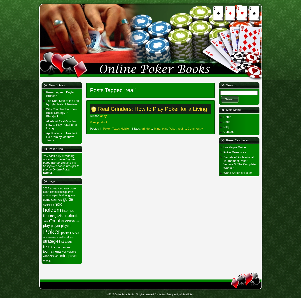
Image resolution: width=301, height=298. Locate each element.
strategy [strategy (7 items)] (66, 241)
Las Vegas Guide (235, 147)
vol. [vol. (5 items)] (64, 251)
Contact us (160, 294)
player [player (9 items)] (55, 226)
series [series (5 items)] (75, 233)
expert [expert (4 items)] (55, 195)
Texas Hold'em (121, 128)
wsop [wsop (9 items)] (47, 260)
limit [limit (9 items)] (46, 216)
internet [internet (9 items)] (68, 210)
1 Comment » (194, 128)
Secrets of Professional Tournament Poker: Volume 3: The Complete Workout (240, 163)
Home (227, 117)
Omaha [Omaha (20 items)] (56, 220)
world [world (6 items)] (73, 256)
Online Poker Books (124, 294)
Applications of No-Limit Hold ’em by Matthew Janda (61, 137)
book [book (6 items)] (73, 188)
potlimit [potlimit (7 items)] (66, 233)
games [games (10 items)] (56, 199)
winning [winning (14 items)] (62, 255)
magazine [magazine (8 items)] (57, 216)
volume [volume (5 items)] (71, 251)
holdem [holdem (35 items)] (52, 210)
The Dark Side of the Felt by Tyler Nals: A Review (62, 102)
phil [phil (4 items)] (77, 221)
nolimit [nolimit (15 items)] (71, 215)
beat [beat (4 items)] (66, 188)
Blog (226, 126)
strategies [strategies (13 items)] (52, 241)
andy (103, 116)
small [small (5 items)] (60, 237)
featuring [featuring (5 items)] (64, 195)
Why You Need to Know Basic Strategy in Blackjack (61, 112)
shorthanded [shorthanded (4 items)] (49, 237)
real (180, 128)
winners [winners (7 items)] (48, 256)
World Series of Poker (238, 173)
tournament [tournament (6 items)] (63, 247)
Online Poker (186, 294)
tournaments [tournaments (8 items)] (52, 251)
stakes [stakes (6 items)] (68, 237)
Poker (106, 128)
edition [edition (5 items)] (47, 195)
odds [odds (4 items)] (45, 221)
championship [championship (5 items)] (58, 191)
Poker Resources (235, 152)
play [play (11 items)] (46, 226)
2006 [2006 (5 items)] (46, 188)
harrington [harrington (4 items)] (48, 204)
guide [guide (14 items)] (68, 199)
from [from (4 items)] (73, 195)
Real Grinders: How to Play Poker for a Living (152, 109)
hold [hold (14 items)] (59, 204)
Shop (227, 121)
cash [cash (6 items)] (46, 191)
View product (98, 122)
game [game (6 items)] (47, 199)
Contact (229, 131)
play (164, 128)
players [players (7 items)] (66, 226)
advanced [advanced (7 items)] (56, 188)
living (157, 128)
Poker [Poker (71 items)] (52, 231)
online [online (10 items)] (70, 221)
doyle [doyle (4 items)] (70, 192)
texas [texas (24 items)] (49, 246)
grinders (147, 128)
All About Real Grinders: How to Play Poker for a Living (62, 125)
